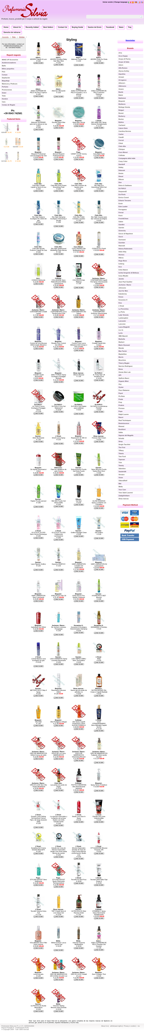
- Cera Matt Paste (99, 153)
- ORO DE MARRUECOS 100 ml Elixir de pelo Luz (58, 974)
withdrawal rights (116, 1026)
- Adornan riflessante (59, 90)
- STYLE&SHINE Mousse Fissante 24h (98, 848)
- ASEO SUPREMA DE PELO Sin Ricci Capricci (38, 90)
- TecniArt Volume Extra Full (38, 911)
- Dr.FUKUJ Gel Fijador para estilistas (78, 406)
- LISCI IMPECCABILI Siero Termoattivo (79, 658)
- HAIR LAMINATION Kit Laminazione (99, 564)
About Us (17, 27)
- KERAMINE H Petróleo (99, 626)
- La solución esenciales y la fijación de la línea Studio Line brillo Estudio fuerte (58, 818)
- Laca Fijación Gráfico (38, 563)
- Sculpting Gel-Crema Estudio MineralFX (38, 848)
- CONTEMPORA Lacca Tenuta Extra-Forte (59, 311)
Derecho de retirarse (12, 32)
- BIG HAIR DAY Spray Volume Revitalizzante (99, 122)
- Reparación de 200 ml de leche (79, 437)
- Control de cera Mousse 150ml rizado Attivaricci (38, 343)
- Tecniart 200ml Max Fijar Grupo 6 (99, 879)
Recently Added (32, 27)
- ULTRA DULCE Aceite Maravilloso (38, 1005)
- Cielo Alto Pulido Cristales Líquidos (78, 217)
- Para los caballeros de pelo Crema (59, 469)
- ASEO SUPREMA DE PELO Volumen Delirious (99, 91)
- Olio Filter (38, 721)
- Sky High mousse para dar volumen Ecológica (99, 217)
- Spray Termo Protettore (99, 784)
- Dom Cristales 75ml (99, 973)
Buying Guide (77, 27)
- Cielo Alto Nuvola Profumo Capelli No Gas (38, 248)
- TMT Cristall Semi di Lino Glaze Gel (59, 911)
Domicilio (5, 37)
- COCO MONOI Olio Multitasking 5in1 (79, 248)
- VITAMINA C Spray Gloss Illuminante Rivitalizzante (99, 912)
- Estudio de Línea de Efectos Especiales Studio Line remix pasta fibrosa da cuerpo (58, 849)
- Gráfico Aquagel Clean (79, 531)
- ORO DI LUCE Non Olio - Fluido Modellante (38, 784)
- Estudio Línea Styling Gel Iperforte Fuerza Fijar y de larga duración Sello (38, 818)
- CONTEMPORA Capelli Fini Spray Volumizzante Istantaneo (98, 281)
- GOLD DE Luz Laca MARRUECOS (59, 753)
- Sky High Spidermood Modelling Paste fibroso (58, 248)
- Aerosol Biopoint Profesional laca (58, 153)
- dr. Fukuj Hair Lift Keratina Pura (99, 374)
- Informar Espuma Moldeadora (79, 942)
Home (6, 27)
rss (139, 1026)
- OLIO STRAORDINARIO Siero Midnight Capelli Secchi (99, 723)
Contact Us (62, 27)
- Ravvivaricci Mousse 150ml (58, 690)
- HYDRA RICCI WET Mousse (99, 595)
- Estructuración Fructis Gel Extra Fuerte (78, 469)
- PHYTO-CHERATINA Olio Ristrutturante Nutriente (78, 785)
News (121, 27)
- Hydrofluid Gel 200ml (38, 626)
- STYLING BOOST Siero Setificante (38, 879)
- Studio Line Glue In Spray (79, 816)
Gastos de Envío (94, 27)
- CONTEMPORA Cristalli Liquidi (38, 311)
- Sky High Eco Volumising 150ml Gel (99, 185)
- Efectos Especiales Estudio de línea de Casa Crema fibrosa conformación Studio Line (79, 850)
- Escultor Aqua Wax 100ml (58, 122)
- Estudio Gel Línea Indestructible (99, 816)
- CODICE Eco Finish (99, 247)
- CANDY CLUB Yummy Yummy (79, 153)
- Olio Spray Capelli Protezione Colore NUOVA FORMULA (79, 722)
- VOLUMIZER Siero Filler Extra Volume (38, 942)
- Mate (99, 658)
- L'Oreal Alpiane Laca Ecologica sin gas (38, 658)
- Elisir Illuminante (38, 437)
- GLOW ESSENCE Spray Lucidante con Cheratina (99, 501)
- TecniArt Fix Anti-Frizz (78, 878)
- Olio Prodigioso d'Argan (58, 721)
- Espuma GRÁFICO (58, 563)
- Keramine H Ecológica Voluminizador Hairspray (78, 627)
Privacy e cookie (130, 1026)
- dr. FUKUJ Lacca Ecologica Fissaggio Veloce (38, 407)
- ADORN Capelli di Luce (38, 58)
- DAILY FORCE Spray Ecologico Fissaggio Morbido (58, 375)
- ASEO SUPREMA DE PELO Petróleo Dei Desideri (99, 943)
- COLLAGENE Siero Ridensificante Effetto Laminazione (58, 281)
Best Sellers (48, 27)
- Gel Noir (79, 500)
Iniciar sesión (108, 2)
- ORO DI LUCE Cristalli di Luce (79, 974)
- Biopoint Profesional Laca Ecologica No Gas (38, 153)
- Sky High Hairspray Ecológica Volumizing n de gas (58, 217)
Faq (129, 27)
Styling (21, 37)
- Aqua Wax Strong (79, 121)
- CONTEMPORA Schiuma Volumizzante (99, 311)
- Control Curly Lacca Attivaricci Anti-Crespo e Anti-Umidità (78, 344)
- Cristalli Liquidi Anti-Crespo (99, 343)
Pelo (14, 37)
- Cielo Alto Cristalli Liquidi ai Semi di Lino (38, 185)
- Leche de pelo (38, 973)
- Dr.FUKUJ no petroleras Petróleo (99, 406)
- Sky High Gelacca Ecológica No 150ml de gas (38, 217)
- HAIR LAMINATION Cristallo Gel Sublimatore (79, 564)
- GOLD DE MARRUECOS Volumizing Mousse (79, 754)
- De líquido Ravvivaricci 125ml (38, 469)
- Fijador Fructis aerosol (38, 500)
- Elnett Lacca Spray (58, 437)
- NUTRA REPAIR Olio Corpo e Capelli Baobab (99, 690)
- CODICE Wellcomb (38, 279)
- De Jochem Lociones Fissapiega (58, 627)
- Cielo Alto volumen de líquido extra (78, 185)
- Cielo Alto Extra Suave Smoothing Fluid (58, 185)
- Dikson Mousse (78, 374)
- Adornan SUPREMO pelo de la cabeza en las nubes (38, 123)
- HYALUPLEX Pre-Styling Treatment (78, 595)
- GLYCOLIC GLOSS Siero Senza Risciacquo (38, 532)
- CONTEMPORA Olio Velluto (79, 311)
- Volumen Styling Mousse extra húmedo (59, 1005)
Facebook (110, 27)
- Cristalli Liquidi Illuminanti (38, 374)
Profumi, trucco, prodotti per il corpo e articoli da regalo (24, 19)
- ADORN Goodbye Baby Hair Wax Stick (58, 59)
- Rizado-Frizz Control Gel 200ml (58, 343)
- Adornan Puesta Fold (78, 58)
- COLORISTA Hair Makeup (79, 280)
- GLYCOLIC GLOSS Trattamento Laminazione (59, 533)
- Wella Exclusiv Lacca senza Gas (58, 942)
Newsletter (130, 40)
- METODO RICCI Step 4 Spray (38, 690)
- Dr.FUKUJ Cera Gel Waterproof (59, 406)
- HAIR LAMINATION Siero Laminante (38, 595)
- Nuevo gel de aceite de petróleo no (79, 690)
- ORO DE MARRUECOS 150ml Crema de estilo (38, 753)
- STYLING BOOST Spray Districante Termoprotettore (58, 880)
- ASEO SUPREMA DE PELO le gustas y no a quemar (79, 91)
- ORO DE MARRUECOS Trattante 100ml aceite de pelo (98, 754)
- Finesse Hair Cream (99, 437)
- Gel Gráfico (99, 531)
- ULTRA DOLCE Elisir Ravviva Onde (78, 911)
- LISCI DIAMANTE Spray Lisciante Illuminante (58, 658)
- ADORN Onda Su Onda (99, 58)
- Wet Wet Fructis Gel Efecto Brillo (59, 501)
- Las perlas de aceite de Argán (58, 784)
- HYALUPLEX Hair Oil (58, 594)
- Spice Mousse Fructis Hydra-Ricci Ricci (98, 469)
